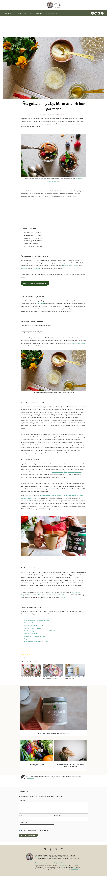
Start (7, 13)
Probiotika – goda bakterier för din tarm (36, 641)
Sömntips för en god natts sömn (34, 625)
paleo (47, 857)
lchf (42, 857)
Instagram (24, 268)
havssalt (63, 597)
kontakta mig (75, 869)
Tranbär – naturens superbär (32, 628)
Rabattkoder (22, 13)
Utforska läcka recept (41, 863)
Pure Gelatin (40, 303)
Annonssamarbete (51, 114)
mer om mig (63, 866)
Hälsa (31, 13)
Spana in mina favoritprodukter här (35, 283)
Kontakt (40, 13)
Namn (20, 815)
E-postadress (58, 815)
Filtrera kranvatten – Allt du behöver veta (36, 620)
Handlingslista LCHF (36, 765)
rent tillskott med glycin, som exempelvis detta (66, 472)
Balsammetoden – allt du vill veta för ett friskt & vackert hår (70, 766)
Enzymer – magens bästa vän (33, 639)
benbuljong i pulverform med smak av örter (51, 595)
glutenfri (37, 857)
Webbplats (23, 822)
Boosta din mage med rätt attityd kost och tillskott (39, 631)
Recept (13, 13)
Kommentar (23, 800)
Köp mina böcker (51, 13)
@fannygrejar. (31, 778)
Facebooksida (37, 268)
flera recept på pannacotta (77, 343)
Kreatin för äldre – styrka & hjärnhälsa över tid (53, 733)
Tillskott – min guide (30, 633)
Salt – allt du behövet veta (32, 623)
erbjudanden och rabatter (70, 265)
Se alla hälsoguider (54, 863)
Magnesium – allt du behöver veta (34, 636)
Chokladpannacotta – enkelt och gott (31, 676)
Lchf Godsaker (62, 114)
